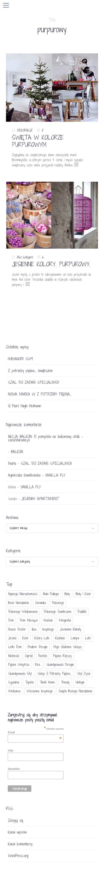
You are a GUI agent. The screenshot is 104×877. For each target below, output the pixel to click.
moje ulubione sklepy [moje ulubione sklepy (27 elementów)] (67, 647)
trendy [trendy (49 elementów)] (65, 682)
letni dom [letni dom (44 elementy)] (15, 647)
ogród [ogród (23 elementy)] (28, 655)
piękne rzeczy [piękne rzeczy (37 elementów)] (62, 655)
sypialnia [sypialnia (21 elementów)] (13, 682)
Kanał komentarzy (20, 844)
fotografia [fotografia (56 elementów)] (65, 620)
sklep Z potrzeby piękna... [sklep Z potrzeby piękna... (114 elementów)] (54, 673)
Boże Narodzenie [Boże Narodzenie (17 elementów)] (18, 602)
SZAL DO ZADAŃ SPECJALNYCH (33, 382)
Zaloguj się (15, 820)
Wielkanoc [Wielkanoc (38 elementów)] (14, 691)
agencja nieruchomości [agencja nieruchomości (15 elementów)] (22, 594)
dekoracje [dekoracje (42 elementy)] (58, 602)
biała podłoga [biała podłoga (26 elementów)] (51, 594)
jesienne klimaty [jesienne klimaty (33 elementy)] (70, 629)
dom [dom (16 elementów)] (11, 620)
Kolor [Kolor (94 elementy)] (25, 638)
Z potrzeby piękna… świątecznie (30, 370)
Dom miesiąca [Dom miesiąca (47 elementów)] (29, 620)
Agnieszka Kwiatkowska (24, 475)
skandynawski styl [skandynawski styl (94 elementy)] (20, 673)
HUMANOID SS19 (20, 358)
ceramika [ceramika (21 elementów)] (40, 602)
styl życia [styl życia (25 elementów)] (83, 673)
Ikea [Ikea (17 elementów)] (34, 629)
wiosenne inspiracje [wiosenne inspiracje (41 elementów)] (40, 691)
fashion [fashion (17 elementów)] (48, 620)
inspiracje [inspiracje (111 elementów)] (48, 629)
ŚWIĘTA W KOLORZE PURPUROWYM (37, 141)
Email (34, 732)
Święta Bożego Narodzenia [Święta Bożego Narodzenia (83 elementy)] (75, 691)
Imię (10, 750)
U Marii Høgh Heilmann (24, 405)
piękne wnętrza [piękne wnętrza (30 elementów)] (18, 664)
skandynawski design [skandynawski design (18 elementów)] (60, 664)
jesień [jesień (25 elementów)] (12, 638)
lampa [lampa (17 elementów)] (75, 638)
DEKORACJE (24, 130)
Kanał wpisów (17, 832)
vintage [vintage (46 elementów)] (80, 682)
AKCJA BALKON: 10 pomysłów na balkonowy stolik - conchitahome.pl (45, 438)
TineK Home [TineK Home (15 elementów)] (47, 682)
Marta (12, 463)
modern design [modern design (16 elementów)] (38, 647)
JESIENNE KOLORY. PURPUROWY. (51, 264)
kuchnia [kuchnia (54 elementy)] (60, 638)
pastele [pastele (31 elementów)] (42, 655)
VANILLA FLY (55, 475)
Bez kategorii (25, 257)
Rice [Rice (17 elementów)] (37, 664)
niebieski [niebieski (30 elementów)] (13, 655)
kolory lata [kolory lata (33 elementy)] (42, 638)
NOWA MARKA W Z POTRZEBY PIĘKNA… (39, 394)
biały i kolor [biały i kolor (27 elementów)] (83, 594)
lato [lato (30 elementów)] (88, 638)
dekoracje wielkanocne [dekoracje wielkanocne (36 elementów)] (23, 611)
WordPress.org (18, 855)
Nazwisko (14, 768)
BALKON (17, 451)
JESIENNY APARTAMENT (40, 498)
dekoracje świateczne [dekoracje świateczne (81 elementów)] (57, 611)
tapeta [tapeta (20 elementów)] (29, 682)
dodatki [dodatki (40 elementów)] (81, 611)
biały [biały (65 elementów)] (67, 594)
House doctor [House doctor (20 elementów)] (17, 629)
